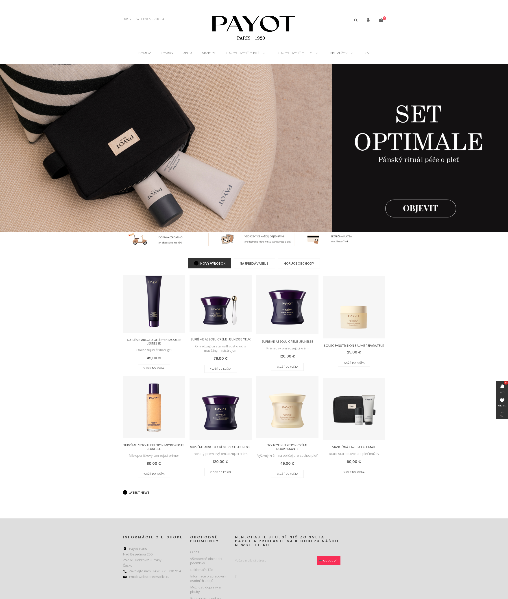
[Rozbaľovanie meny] (127, 19)
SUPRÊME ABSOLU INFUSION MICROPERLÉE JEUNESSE (153, 447)
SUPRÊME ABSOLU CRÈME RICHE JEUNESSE (220, 447)
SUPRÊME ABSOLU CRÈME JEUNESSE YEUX (221, 339)
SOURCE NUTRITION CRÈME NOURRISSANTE (287, 447)
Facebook (236, 576)
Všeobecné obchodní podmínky (206, 560)
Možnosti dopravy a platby (205, 589)
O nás (194, 552)
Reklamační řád (201, 569)
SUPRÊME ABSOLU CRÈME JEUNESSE (287, 341)
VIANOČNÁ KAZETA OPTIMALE (354, 447)
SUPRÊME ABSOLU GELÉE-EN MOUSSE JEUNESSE (154, 341)
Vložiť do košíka (154, 368)
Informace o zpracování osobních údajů (208, 578)
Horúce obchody (299, 263)
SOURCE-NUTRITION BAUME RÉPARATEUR (354, 345)
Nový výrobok (212, 263)
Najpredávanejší (254, 263)
